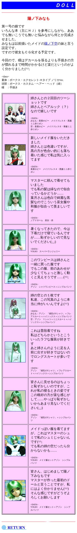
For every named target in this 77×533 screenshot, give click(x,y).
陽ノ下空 (50, 43)
